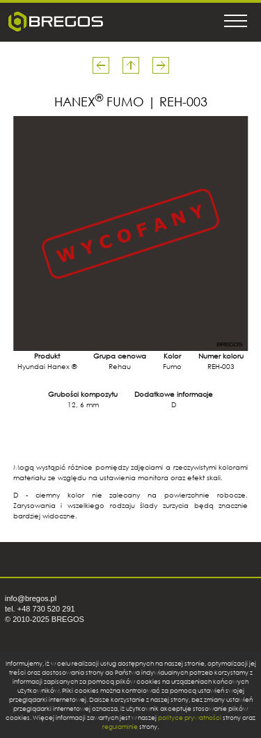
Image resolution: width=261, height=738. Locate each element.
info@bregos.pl (30, 598)
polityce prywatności (189, 717)
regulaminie (120, 726)
